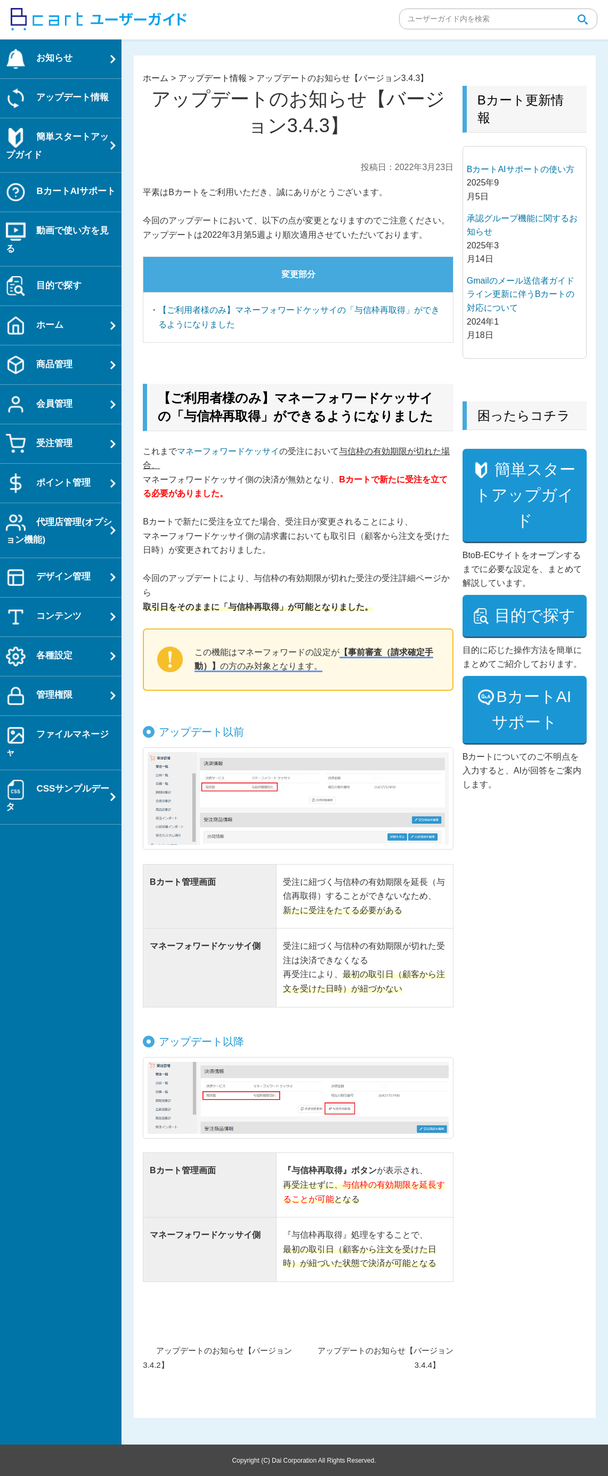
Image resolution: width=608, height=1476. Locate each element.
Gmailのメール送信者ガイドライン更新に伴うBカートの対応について (521, 294)
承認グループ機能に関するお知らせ (522, 225)
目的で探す (525, 679)
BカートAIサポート (531, 786)
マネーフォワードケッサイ (228, 451)
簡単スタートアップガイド (526, 520)
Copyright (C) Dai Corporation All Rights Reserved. (304, 1460)
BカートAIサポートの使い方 (520, 169)
